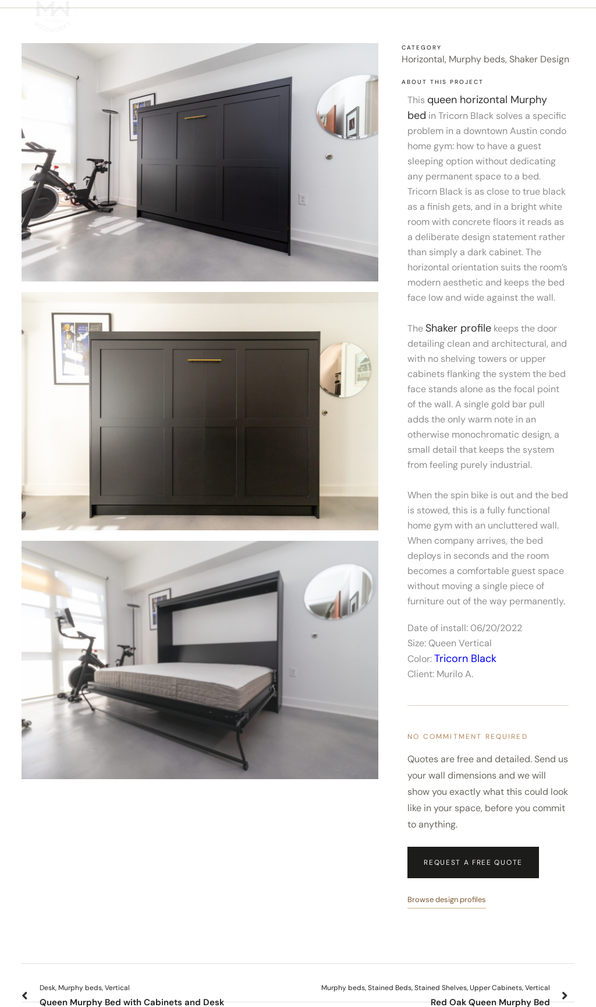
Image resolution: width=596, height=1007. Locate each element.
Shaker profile (458, 328)
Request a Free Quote (473, 862)
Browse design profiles (446, 899)
